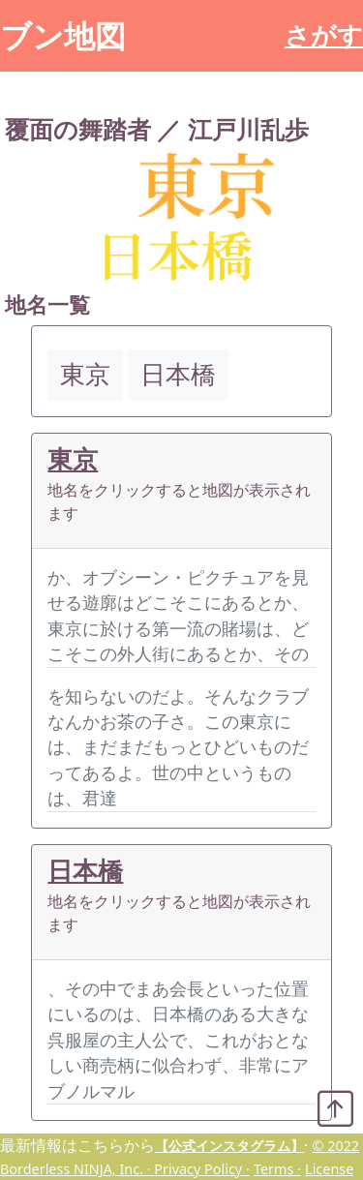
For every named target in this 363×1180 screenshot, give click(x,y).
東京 (72, 459)
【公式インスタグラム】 (229, 1145)
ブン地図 (63, 35)
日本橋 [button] (178, 374)
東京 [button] (85, 374)
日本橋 (85, 871)
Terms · (277, 1169)
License (329, 1169)
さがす (324, 35)
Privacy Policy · (201, 1169)
